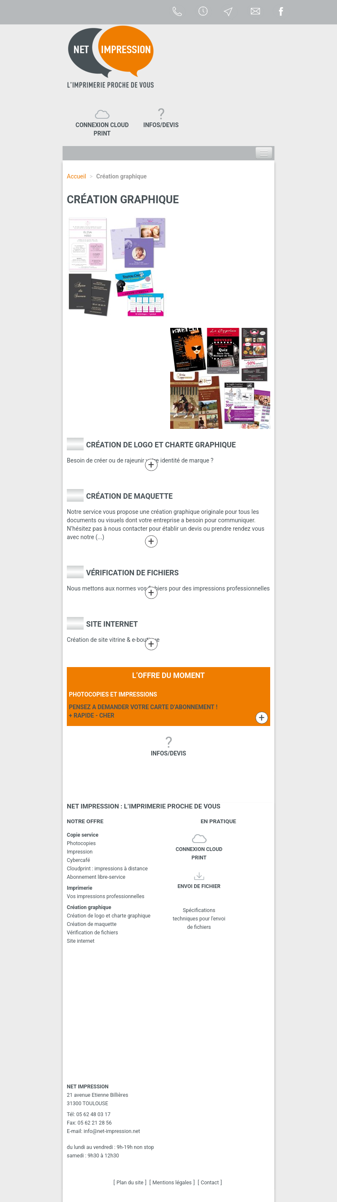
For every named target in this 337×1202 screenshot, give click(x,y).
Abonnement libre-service (96, 877)
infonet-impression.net (112, 1131)
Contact (210, 1183)
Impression (79, 852)
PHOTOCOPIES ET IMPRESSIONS (113, 694)
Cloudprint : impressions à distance (107, 869)
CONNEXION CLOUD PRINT (102, 129)
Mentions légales (172, 1183)
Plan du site (129, 1183)
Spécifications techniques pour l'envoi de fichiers (199, 906)
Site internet (112, 624)
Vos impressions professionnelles (106, 896)
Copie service (82, 835)
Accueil (76, 176)
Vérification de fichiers (132, 573)
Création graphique (89, 907)
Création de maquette (129, 496)
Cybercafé (78, 860)
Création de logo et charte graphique (161, 445)
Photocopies (81, 843)
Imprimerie (79, 888)
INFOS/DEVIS (161, 125)
